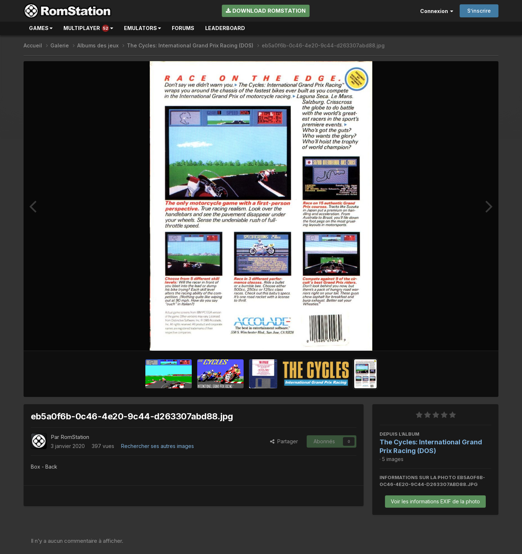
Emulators (142, 28)
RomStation (75, 437)
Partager (284, 441)
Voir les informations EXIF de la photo (435, 501)
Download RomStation (266, 10)
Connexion (436, 11)
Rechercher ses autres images (157, 446)
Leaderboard (225, 28)
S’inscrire (479, 11)
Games (41, 28)
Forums (183, 28)
